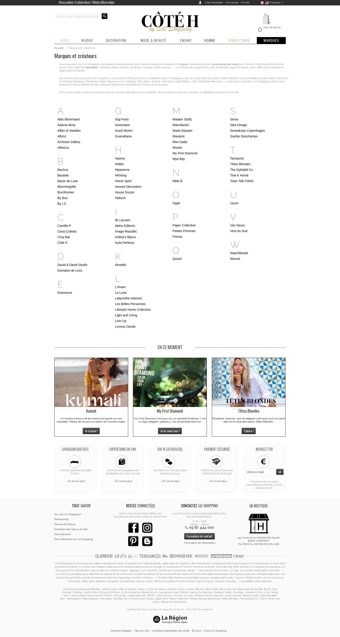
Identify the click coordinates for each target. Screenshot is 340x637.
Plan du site (142, 630)
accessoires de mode (225, 64)
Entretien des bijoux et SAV (71, 529)
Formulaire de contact (199, 536)
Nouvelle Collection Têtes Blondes (86, 2)
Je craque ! (91, 430)
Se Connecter (214, 2)
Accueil (59, 47)
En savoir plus (76, 481)
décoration (91, 67)
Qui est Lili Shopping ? (68, 514)
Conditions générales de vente (170, 630)
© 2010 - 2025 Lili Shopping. (209, 630)
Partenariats (61, 519)
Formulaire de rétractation (199, 542)
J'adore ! (248, 430)
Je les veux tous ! (169, 430)
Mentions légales (121, 630)
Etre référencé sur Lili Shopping (73, 539)
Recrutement (62, 534)
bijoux (184, 64)
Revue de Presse (64, 524)
